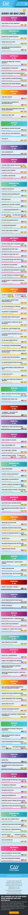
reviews (10, 875)
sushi (13, 875)
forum (20, 875)
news (8, 875)
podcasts (17, 875)
